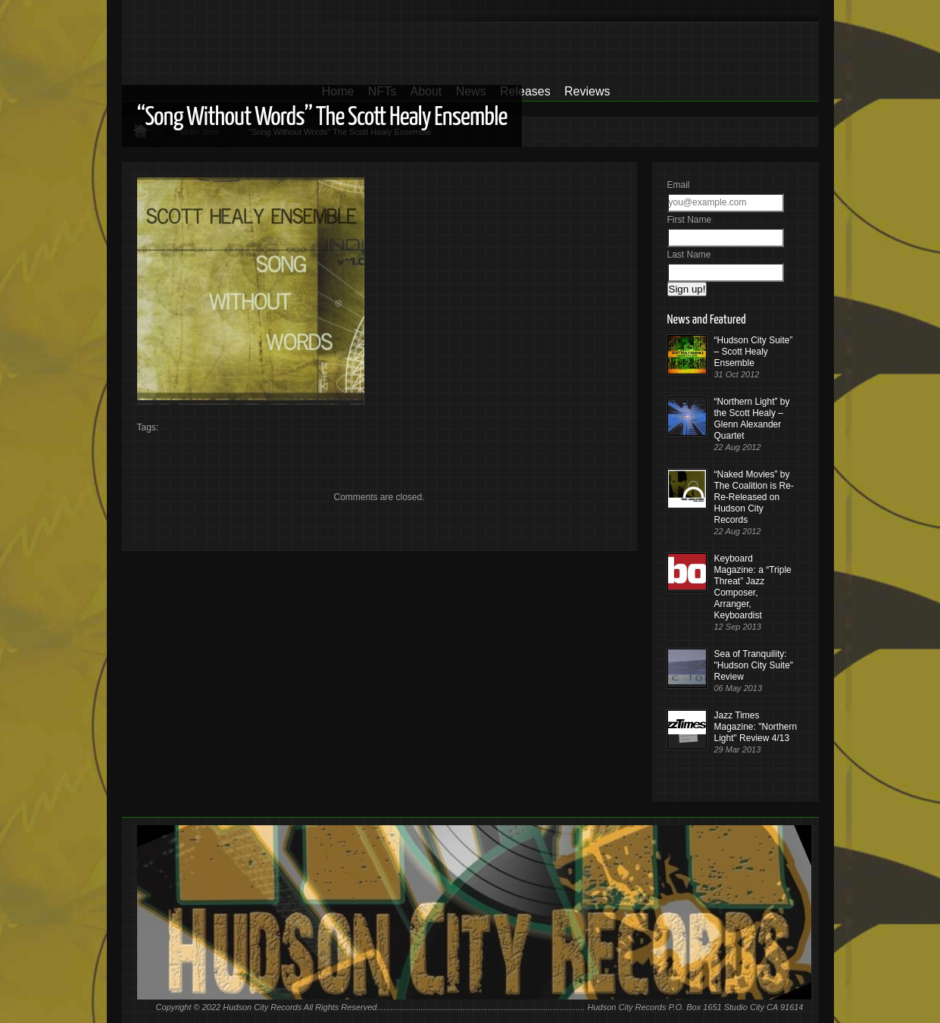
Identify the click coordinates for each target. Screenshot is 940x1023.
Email (678, 185)
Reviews (587, 91)
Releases (525, 91)
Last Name (689, 254)
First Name (689, 219)
